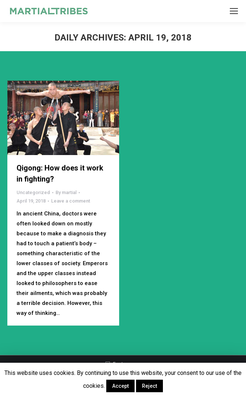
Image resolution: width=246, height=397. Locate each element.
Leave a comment (70, 201)
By (66, 192)
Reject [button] (149, 386)
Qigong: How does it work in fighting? (60, 173)
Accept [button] (120, 386)
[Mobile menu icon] (234, 11)
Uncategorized (33, 192)
